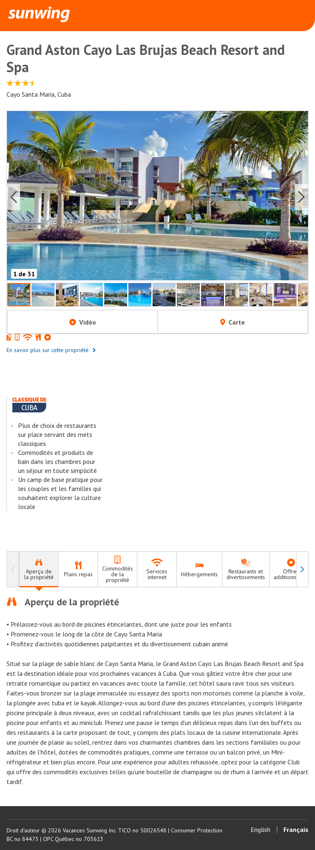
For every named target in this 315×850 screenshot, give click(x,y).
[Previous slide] (13, 197)
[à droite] (302, 569)
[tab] (38, 569)
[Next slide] (301, 197)
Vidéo (82, 322)
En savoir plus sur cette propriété (51, 350)
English (260, 829)
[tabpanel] (157, 690)
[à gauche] (13, 569)
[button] (157, 197)
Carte (232, 322)
